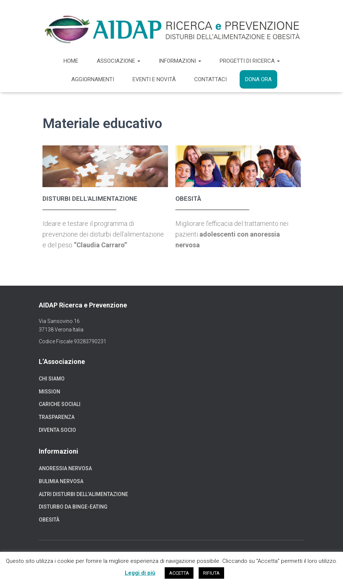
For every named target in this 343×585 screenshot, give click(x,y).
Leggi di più (140, 572)
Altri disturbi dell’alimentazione (83, 494)
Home (71, 61)
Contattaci (210, 79)
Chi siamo (52, 379)
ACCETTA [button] (179, 573)
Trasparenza (57, 417)
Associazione (118, 61)
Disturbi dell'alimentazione (89, 198)
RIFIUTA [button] (211, 573)
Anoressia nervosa (65, 468)
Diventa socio (57, 430)
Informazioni (180, 61)
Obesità (49, 520)
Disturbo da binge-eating (73, 507)
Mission (49, 392)
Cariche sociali (59, 404)
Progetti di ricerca (250, 61)
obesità (188, 198)
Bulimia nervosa (61, 481)
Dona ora (258, 79)
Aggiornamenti (92, 79)
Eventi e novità (154, 79)
